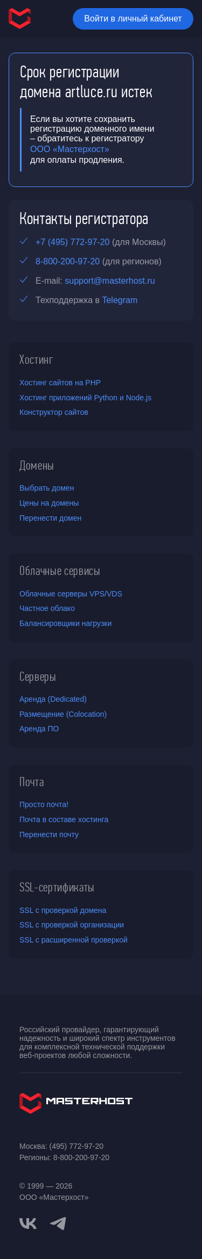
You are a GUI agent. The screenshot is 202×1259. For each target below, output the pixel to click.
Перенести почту (49, 834)
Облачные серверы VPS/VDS (70, 593)
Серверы (38, 676)
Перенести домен (50, 518)
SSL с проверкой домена (62, 910)
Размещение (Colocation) (63, 714)
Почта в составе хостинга (63, 819)
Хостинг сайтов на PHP (60, 382)
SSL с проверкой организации (71, 924)
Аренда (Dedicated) (53, 699)
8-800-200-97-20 (68, 261)
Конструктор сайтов (53, 412)
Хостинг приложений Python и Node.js (85, 397)
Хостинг (36, 359)
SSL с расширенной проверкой (73, 940)
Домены (36, 465)
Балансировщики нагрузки (65, 623)
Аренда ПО (39, 728)
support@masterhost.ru (110, 280)
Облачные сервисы (60, 570)
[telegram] (58, 1222)
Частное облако (47, 608)
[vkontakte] (28, 1223)
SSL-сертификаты (57, 887)
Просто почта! (43, 804)
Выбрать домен (46, 488)
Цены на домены (49, 503)
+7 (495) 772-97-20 (72, 242)
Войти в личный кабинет (133, 18)
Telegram (119, 300)
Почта (31, 781)
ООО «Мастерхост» (69, 149)
